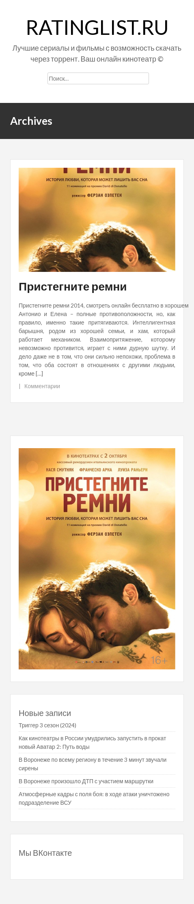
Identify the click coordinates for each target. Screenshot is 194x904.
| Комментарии (39, 386)
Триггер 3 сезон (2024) (47, 725)
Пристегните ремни (73, 286)
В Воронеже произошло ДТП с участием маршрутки (86, 781)
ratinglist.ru (97, 27)
